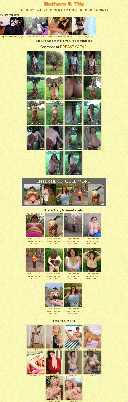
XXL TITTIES (92, 362)
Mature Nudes (35, 362)
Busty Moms (69, 9)
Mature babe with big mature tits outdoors (35, 240)
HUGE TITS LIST (92, 336)
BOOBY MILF (73, 362)
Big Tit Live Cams (31, 9)
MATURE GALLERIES (54, 336)
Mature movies (98, 9)
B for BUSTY (54, 362)
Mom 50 (35, 336)
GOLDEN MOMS (73, 336)
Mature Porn (51, 9)
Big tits (83, 9)
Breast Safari (74, 45)
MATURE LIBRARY (54, 388)
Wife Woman (73, 388)
